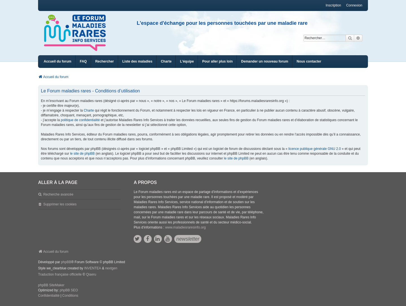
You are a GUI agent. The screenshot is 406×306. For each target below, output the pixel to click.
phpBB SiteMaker (51, 285)
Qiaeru (91, 274)
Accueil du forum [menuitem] (57, 61)
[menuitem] (137, 61)
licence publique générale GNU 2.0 (314, 149)
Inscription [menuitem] (333, 5)
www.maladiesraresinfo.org (185, 227)
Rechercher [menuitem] (104, 61)
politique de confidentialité (80, 120)
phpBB (66, 262)
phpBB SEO (69, 290)
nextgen (111, 268)
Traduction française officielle (60, 274)
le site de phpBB (82, 154)
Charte (89, 110)
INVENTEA (92, 268)
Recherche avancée (58, 194)
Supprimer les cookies (59, 204)
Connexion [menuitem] (354, 5)
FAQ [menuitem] (83, 61)
